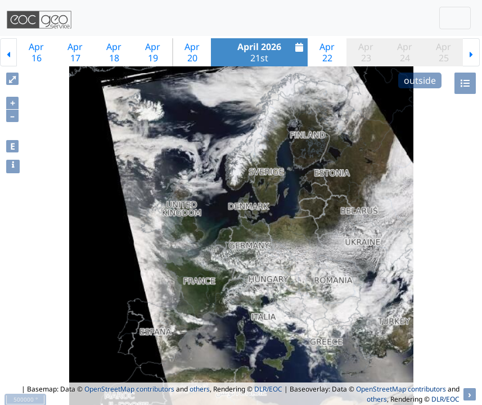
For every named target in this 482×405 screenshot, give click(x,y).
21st (271, 52)
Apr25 (443, 52)
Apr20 (192, 52)
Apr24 (404, 52)
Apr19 (152, 52)
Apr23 (365, 52)
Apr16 (36, 52)
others (200, 389)
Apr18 (113, 52)
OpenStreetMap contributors (129, 389)
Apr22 (327, 52)
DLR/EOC (268, 389)
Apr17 (75, 52)
